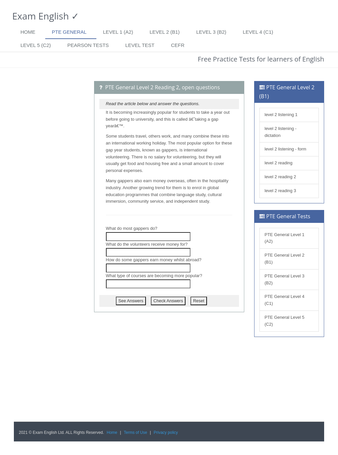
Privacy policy (166, 432)
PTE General (69, 32)
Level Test (139, 45)
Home (27, 32)
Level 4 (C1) (258, 32)
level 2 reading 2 (280, 176)
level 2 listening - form (285, 148)
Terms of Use (135, 432)
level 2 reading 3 (280, 190)
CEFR (178, 45)
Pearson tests (88, 45)
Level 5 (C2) (35, 45)
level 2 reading (279, 162)
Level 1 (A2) (118, 32)
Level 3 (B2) (211, 32)
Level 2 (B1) (165, 32)
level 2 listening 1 (281, 114)
